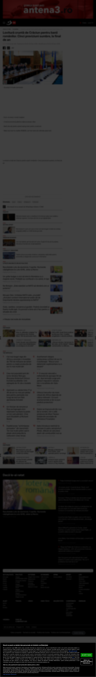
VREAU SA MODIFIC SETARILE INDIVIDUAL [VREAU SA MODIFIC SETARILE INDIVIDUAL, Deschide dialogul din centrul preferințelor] (86, 661)
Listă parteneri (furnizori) (9, 674)
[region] (48, 659)
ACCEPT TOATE (86, 655)
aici (73, 657)
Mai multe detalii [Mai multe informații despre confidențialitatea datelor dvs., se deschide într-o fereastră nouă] (73, 651)
